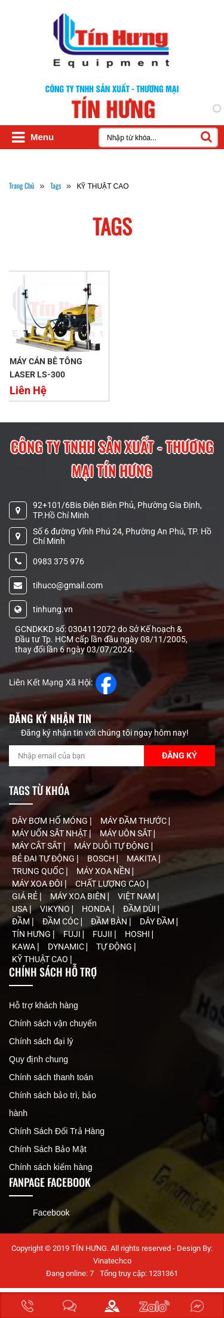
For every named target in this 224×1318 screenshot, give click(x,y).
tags (55, 185)
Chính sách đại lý (41, 1041)
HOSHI (138, 934)
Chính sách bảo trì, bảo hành (52, 1104)
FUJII (103, 934)
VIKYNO (56, 909)
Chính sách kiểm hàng (51, 1167)
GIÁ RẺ (25, 896)
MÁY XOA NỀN (104, 871)
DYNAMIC (67, 946)
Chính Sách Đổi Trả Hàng (57, 1131)
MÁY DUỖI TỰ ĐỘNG (112, 846)
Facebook (51, 1212)
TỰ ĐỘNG (115, 946)
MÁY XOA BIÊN (79, 896)
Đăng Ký (179, 755)
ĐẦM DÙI (140, 909)
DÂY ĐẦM (158, 921)
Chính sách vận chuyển (53, 1023)
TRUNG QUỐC (39, 871)
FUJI (72, 934)
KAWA (24, 946)
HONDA (97, 909)
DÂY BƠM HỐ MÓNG (51, 821)
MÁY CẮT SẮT (37, 846)
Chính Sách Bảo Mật (48, 1149)
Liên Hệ (28, 390)
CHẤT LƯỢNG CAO (111, 883)
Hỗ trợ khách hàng (43, 1005)
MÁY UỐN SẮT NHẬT (50, 833)
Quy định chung (38, 1059)
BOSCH (101, 858)
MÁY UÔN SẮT (127, 833)
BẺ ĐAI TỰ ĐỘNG (44, 858)
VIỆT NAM (137, 896)
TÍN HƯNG (32, 934)
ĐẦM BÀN (110, 921)
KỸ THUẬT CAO (41, 959)
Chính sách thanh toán (51, 1077)
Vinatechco (112, 1260)
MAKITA (142, 858)
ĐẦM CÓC (61, 921)
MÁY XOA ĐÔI (38, 883)
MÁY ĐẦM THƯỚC (134, 821)
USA (20, 909)
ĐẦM (22, 921)
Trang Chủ (21, 185)
